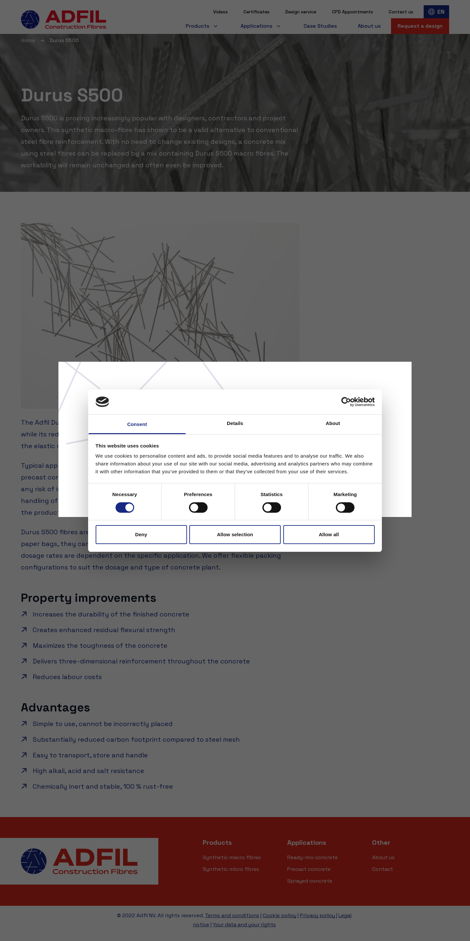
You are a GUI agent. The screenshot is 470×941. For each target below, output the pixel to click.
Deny (141, 534)
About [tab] (333, 423)
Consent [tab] (137, 424)
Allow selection (235, 534)
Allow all (329, 534)
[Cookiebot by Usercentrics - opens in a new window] (346, 402)
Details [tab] (235, 423)
